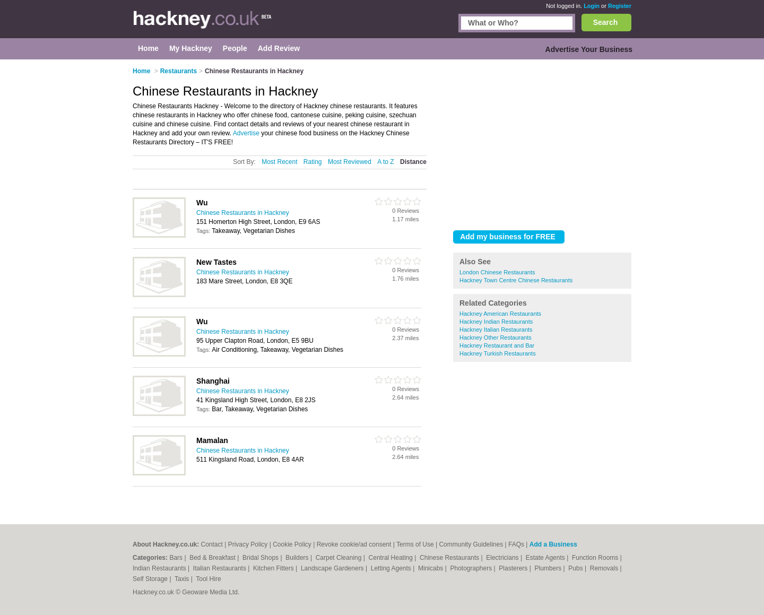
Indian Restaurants (160, 568)
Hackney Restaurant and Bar (496, 345)
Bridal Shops (261, 557)
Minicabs (431, 568)
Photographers (471, 568)
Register (619, 6)
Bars (176, 557)
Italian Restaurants (220, 568)
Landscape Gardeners (333, 568)
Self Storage (151, 579)
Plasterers (514, 568)
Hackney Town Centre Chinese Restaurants (515, 280)
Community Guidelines (471, 544)
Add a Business (553, 544)
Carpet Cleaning (339, 557)
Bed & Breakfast (213, 557)
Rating (312, 162)
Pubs (576, 568)
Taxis (183, 579)
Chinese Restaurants (450, 557)
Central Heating (392, 557)
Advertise (246, 133)
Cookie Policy (292, 544)
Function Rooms (596, 557)
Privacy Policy (248, 544)
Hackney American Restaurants (500, 313)
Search (605, 22)
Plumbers (548, 568)
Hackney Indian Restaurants (496, 321)
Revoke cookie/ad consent (354, 544)
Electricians (503, 557)
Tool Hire (208, 579)
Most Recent (279, 162)
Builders (297, 557)
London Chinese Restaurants (497, 272)
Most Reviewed (349, 162)
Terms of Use (415, 544)
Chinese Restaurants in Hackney (242, 212)
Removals (605, 568)
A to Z (385, 162)
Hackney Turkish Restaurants (497, 353)
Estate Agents (546, 557)
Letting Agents (392, 568)
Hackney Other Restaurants (495, 337)
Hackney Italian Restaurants (496, 329)
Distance (413, 162)
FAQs (516, 544)
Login (592, 6)
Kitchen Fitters (274, 568)
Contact (211, 544)
